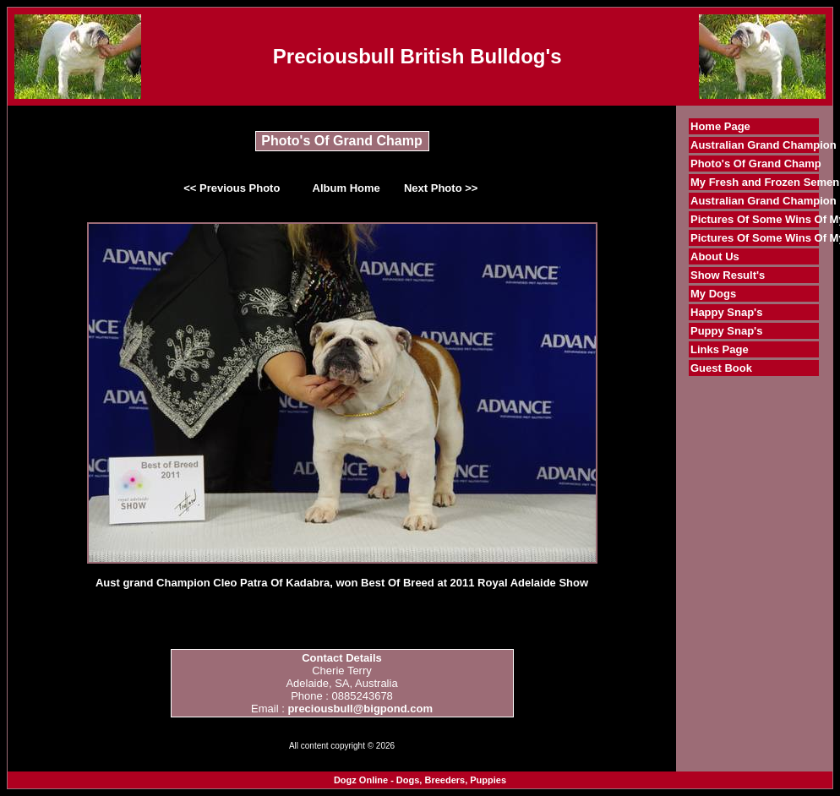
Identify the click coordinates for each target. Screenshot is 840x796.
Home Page (720, 126)
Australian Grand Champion (763, 145)
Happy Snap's (726, 312)
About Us (714, 256)
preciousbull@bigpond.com (360, 708)
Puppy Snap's (726, 330)
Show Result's (727, 275)
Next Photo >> (440, 188)
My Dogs (713, 293)
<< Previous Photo (231, 188)
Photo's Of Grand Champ (755, 163)
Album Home (346, 188)
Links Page (719, 349)
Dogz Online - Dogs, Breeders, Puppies (420, 780)
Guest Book (721, 368)
